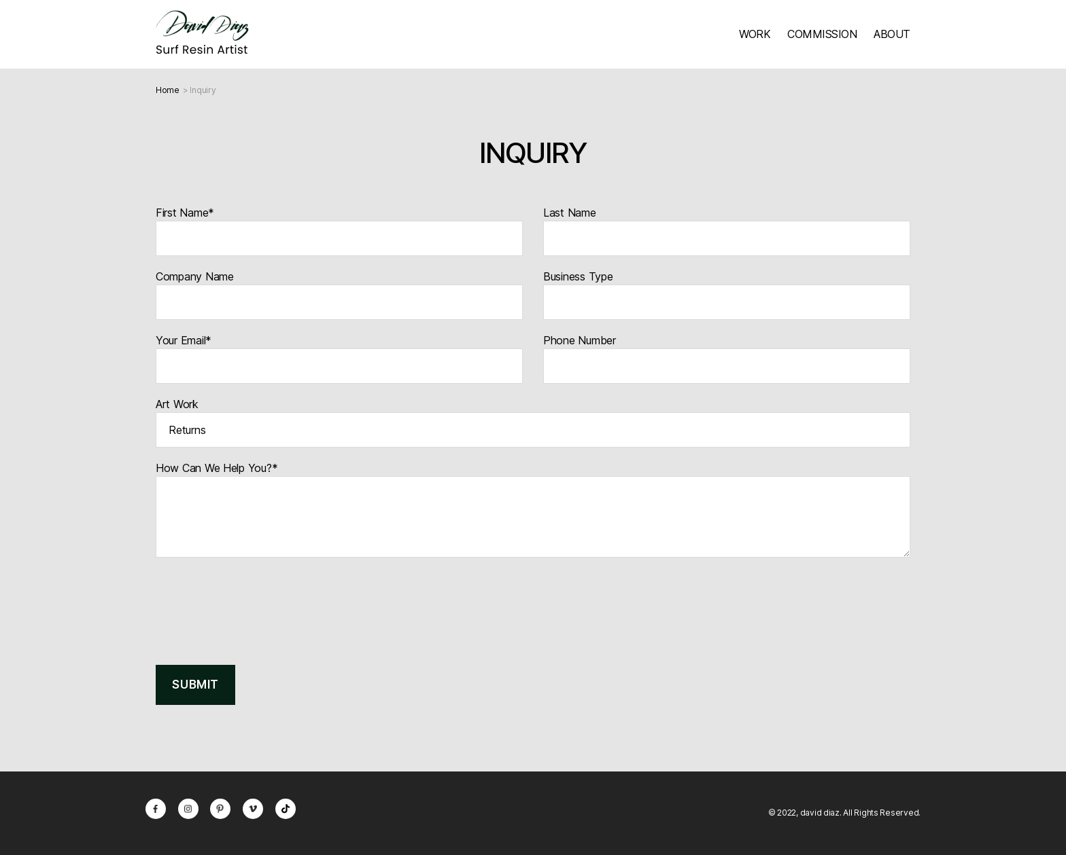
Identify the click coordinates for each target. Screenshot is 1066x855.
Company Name (339, 295)
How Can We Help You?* (533, 509)
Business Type (726, 295)
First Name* (339, 231)
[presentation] (259, 605)
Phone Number (726, 358)
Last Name (726, 231)
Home (167, 90)
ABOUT (892, 34)
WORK (754, 34)
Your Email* (339, 358)
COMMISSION (822, 34)
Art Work (533, 422)
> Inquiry (199, 90)
